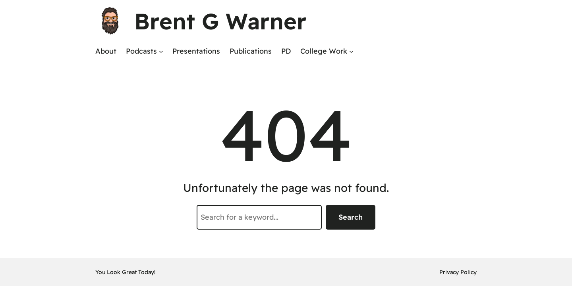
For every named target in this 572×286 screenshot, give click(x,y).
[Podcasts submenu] (161, 51)
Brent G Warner (220, 21)
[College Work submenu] (351, 51)
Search (350, 217)
